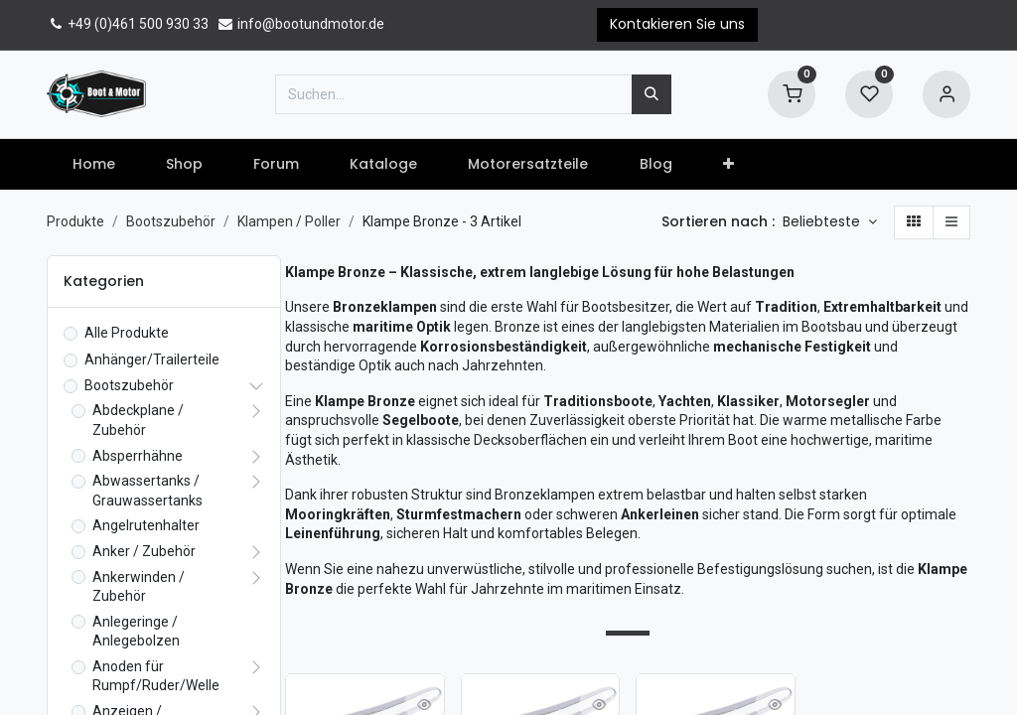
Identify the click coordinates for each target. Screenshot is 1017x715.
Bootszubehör (171, 221)
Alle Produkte (126, 333)
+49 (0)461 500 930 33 (128, 24)
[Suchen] (651, 94)
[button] (728, 165)
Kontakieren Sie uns (677, 24)
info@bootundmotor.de (300, 24)
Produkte (75, 221)
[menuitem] (93, 165)
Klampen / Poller (289, 221)
